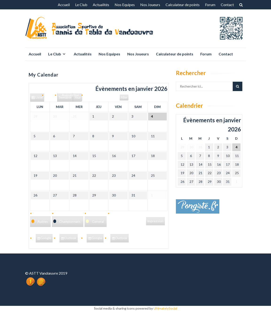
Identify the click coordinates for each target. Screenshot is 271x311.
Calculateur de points (183, 4)
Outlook (71, 238)
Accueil (64, 4)
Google (46, 238)
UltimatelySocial (165, 308)
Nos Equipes (125, 4)
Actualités (101, 4)
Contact (227, 4)
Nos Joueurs (150, 4)
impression (155, 221)
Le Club (81, 4)
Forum (210, 4)
